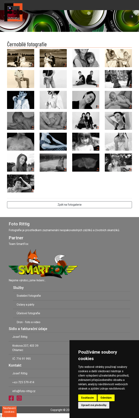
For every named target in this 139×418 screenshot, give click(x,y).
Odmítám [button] (106, 397)
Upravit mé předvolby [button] (93, 405)
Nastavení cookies (9, 409)
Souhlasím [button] (87, 397)
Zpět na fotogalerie (70, 204)
